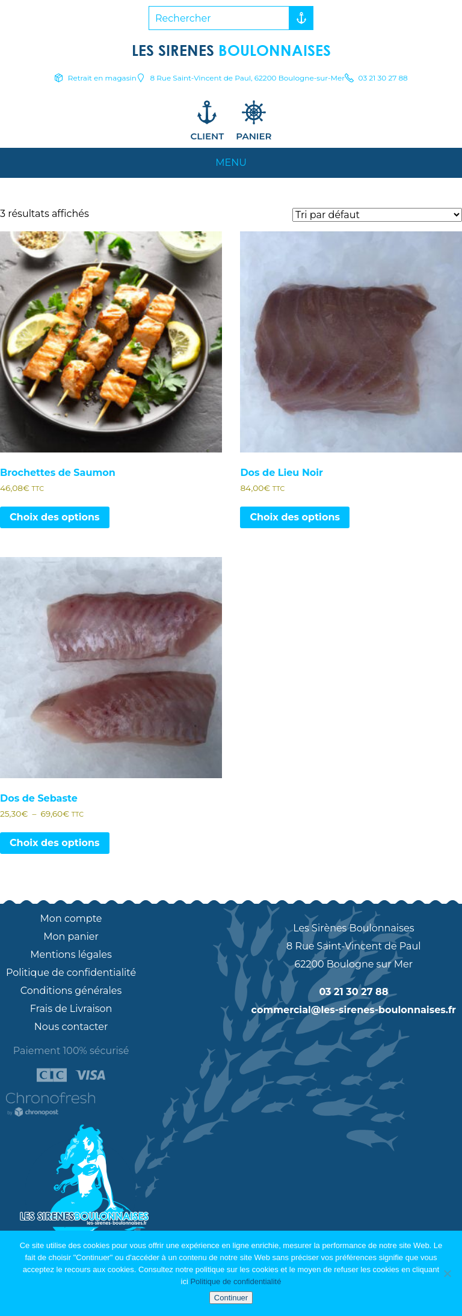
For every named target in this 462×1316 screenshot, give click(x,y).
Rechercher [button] (298, 18)
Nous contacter (71, 1026)
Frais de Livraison (71, 1008)
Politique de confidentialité (71, 972)
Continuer (231, 1297)
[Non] (447, 1273)
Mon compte (71, 918)
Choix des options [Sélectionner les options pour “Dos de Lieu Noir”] (295, 517)
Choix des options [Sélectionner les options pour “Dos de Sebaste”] (55, 842)
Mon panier (71, 936)
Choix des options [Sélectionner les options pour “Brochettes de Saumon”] (55, 517)
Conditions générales (71, 990)
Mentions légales (71, 954)
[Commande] (377, 215)
